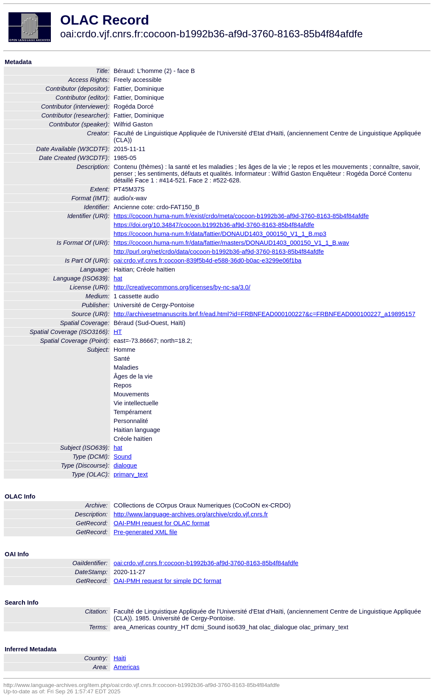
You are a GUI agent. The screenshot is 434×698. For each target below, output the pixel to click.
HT (118, 331)
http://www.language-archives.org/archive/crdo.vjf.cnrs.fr (191, 514)
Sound (122, 456)
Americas (126, 667)
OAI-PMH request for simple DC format (167, 580)
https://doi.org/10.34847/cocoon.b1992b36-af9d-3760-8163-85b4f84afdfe (214, 224)
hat (118, 278)
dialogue (125, 465)
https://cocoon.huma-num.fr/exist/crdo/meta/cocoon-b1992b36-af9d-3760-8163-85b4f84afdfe (241, 216)
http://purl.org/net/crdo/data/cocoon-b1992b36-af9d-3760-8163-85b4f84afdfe (219, 251)
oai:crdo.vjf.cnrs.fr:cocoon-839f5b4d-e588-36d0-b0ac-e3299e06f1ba (207, 260)
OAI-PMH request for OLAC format (161, 523)
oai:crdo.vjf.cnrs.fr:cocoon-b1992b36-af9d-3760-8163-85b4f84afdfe (206, 563)
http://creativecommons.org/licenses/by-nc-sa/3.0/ (182, 287)
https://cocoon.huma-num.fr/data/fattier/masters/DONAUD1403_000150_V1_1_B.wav (231, 242)
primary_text (131, 474)
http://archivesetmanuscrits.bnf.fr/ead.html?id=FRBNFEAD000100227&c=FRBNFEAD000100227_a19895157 (264, 314)
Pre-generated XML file (145, 532)
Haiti (120, 658)
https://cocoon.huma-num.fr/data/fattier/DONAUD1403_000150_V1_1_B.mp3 (220, 233)
